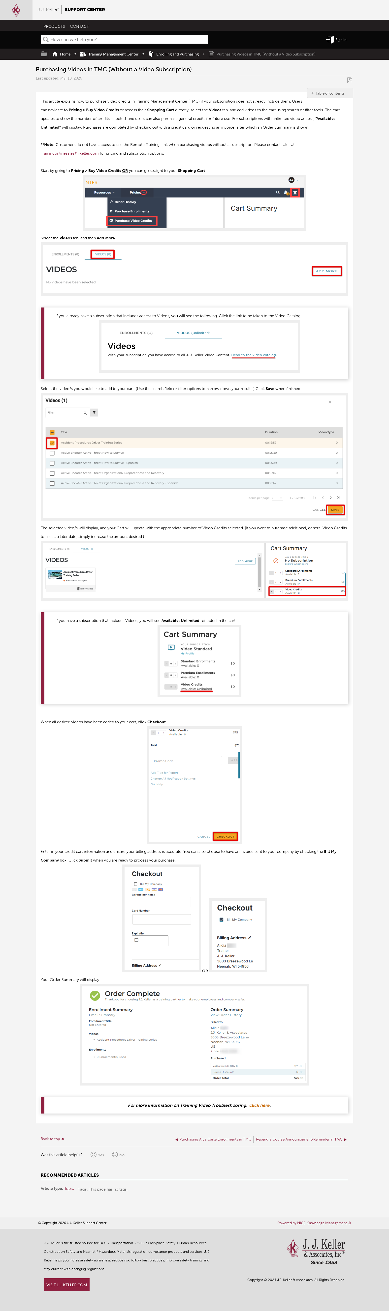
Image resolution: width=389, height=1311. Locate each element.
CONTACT (79, 26)
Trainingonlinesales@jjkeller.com (70, 153)
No (122, 1154)
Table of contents (330, 93)
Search (46, 39)
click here (259, 1105)
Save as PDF (349, 80)
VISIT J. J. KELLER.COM (66, 1284)
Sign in (341, 39)
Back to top (50, 1139)
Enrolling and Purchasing (173, 54)
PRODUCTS (54, 26)
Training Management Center (109, 54)
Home (61, 54)
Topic (69, 1188)
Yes (101, 1154)
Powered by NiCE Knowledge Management (316, 1223)
